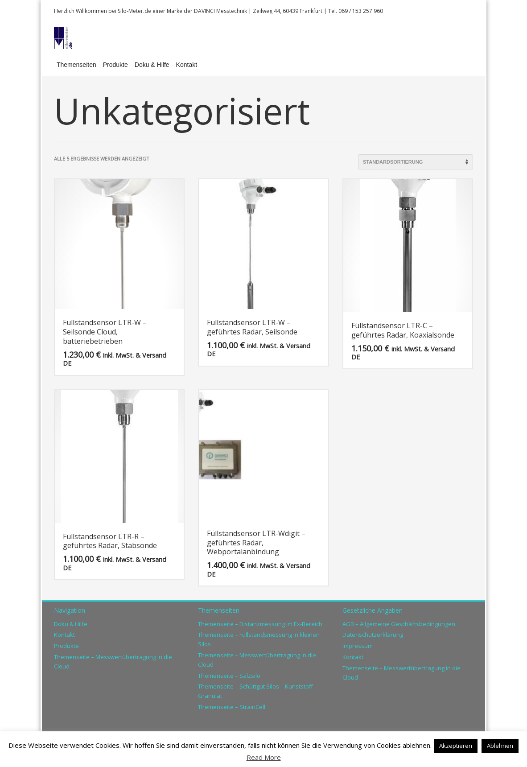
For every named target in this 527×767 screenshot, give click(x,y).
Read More (264, 757)
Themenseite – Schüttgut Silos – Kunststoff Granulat (255, 691)
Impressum (357, 646)
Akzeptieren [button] (455, 746)
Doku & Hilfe (70, 624)
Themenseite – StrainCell (231, 707)
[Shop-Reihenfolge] (415, 161)
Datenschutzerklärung (372, 635)
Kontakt (64, 635)
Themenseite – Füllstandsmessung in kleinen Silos (259, 639)
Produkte (66, 646)
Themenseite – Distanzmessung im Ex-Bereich (260, 624)
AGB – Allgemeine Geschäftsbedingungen (398, 624)
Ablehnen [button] (500, 746)
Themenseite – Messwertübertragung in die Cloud (113, 661)
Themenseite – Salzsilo (229, 676)
